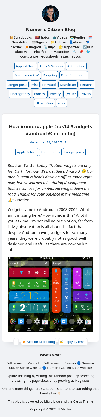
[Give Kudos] (16, 341)
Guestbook (49, 56)
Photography (20, 94)
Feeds (76, 56)
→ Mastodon (59, 51)
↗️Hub (88, 47)
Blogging (50, 75)
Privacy (55, 94)
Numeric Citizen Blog (50, 29)
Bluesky (70, 363)
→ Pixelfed (38, 51)
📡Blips (49, 47)
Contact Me (29, 56)
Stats (65, 56)
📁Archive (58, 42)
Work (61, 103)
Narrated (49, 84)
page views (40, 380)
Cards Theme (83, 401)
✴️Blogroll (33, 47)
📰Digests (39, 42)
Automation (76, 66)
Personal (87, 84)
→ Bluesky (19, 51)
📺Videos (60, 37)
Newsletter (68, 84)
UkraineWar (44, 103)
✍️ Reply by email (73, 342)
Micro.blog (52, 401)
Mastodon (35, 363)
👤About (76, 42)
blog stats (82, 380)
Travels (85, 94)
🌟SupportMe (69, 47)
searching (87, 376)
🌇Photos (42, 37)
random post (64, 376)
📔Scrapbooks (21, 37)
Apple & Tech (25, 66)
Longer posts (17, 84)
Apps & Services (51, 66)
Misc (34, 84)
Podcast (40, 94)
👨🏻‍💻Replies (77, 37)
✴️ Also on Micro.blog (38, 342)
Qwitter (70, 94)
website (35, 367)
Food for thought (74, 75)
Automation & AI (26, 75)
